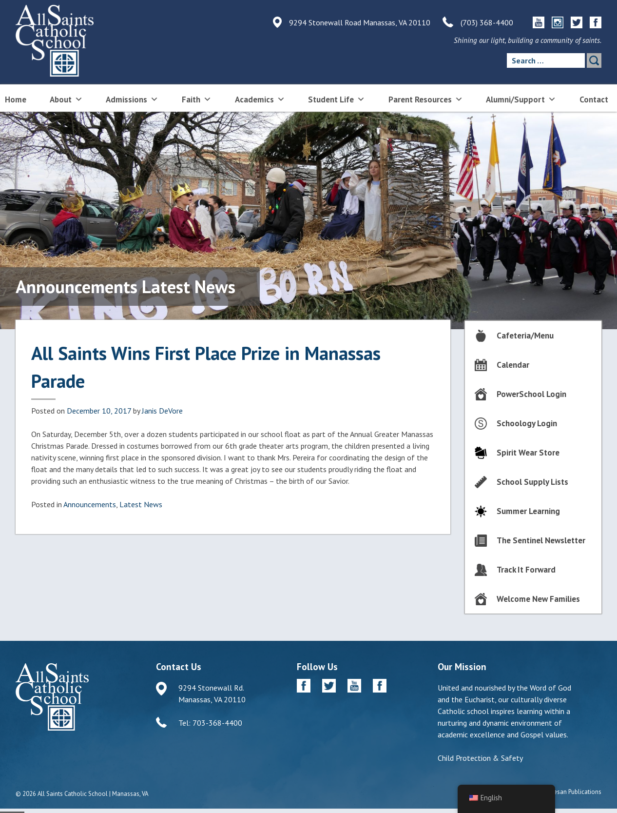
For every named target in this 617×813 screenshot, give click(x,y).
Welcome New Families (538, 599)
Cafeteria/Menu (525, 335)
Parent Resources (425, 99)
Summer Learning (528, 511)
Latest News (140, 504)
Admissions (132, 99)
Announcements (89, 504)
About (66, 99)
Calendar (513, 364)
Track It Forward (526, 569)
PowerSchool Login (531, 394)
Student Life (336, 99)
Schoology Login (527, 423)
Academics (260, 99)
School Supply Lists (532, 481)
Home (15, 99)
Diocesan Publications (571, 792)
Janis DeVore (162, 411)
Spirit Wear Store (528, 452)
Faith (197, 99)
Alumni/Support (521, 99)
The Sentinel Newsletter (541, 540)
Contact (593, 99)
